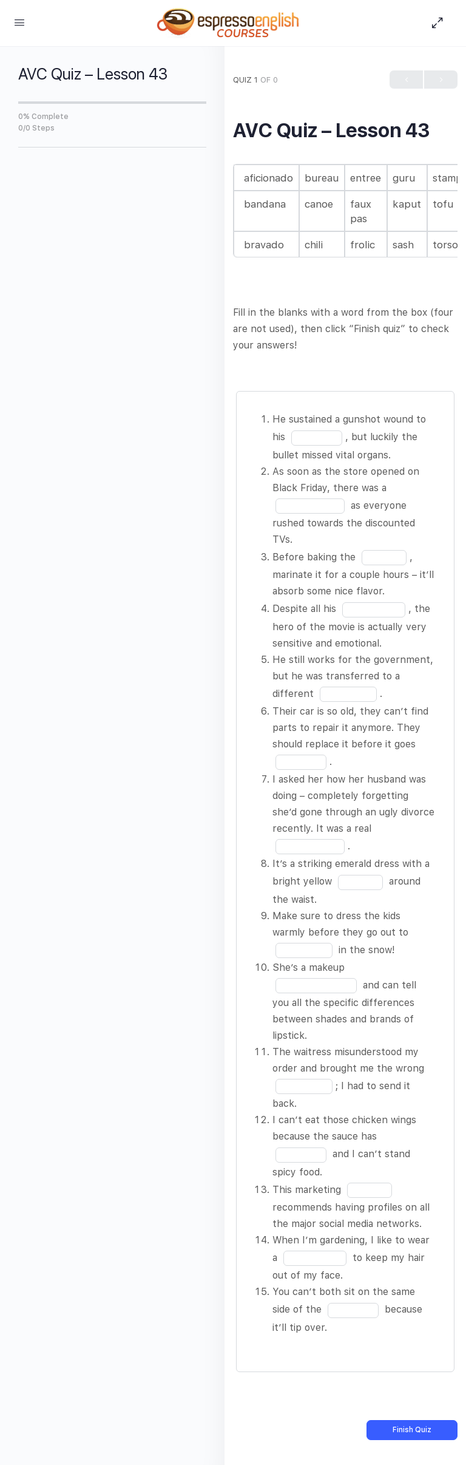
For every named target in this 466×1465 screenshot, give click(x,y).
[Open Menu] (19, 22)
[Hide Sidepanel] (440, 23)
